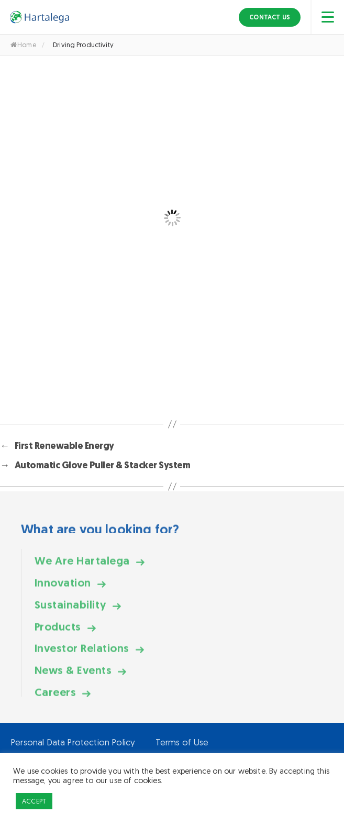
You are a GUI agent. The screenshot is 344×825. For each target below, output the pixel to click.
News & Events (73, 679)
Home (23, 45)
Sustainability (70, 613)
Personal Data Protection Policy (72, 742)
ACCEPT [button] (34, 801)
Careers (55, 700)
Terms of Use (182, 742)
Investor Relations (82, 657)
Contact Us (269, 17)
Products (58, 635)
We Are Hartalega (82, 569)
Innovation (63, 591)
